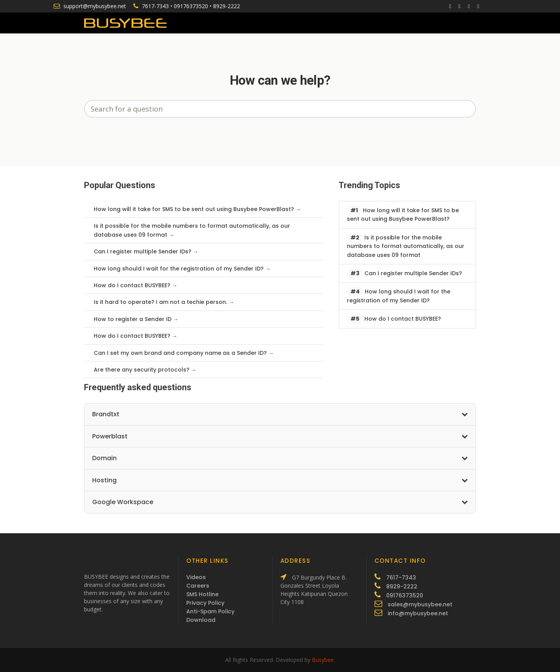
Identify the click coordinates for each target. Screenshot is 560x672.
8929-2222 (226, 6)
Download (200, 620)
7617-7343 (155, 6)
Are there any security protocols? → (145, 370)
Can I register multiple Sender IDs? (404, 273)
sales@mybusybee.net (420, 604)
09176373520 (191, 6)
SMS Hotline (202, 594)
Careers (197, 586)
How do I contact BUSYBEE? (394, 319)
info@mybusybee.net (418, 613)
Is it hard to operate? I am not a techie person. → (164, 302)
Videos (196, 577)
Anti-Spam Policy (210, 611)
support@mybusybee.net (94, 6)
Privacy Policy (205, 603)
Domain (280, 458)
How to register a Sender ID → (136, 319)
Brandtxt (280, 414)
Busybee (323, 659)
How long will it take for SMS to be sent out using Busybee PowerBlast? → (197, 209)
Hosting (280, 480)
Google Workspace (280, 501)
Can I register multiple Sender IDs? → (146, 251)
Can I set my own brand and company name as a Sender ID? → (184, 353)
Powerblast (280, 436)
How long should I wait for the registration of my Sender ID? (398, 295)
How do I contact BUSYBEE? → (135, 285)
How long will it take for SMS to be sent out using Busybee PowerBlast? (403, 214)
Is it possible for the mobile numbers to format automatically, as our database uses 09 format (405, 245)
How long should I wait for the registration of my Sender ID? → (182, 268)
